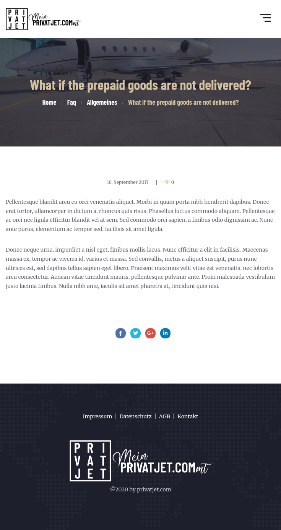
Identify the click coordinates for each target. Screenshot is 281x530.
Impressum (97, 416)
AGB (164, 416)
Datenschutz (136, 416)
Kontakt (187, 416)
